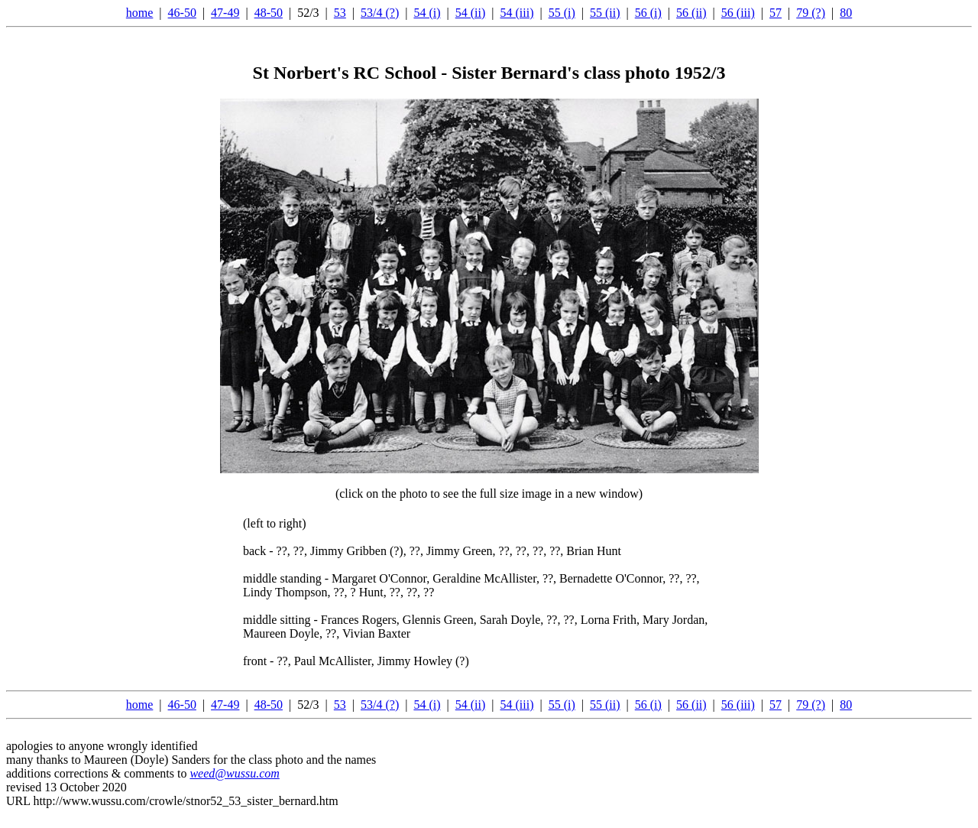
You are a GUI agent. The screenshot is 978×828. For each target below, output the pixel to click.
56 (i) (648, 12)
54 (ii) (470, 12)
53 (340, 12)
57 (775, 12)
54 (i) (426, 12)
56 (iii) (738, 12)
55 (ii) (605, 12)
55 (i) (562, 12)
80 (846, 12)
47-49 (225, 12)
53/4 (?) (380, 12)
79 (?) (810, 12)
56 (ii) (691, 12)
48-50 (268, 12)
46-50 (182, 12)
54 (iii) (516, 12)
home (140, 12)
